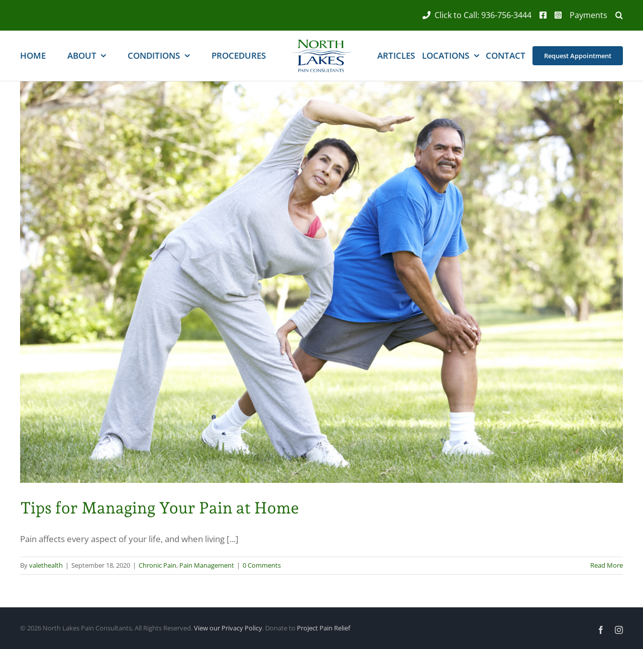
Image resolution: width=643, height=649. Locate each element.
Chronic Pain (157, 565)
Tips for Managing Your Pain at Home (159, 507)
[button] (615, 15)
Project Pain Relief (323, 627)
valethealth (46, 565)
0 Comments (262, 565)
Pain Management (206, 565)
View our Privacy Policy (228, 627)
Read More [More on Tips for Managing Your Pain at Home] (606, 565)
